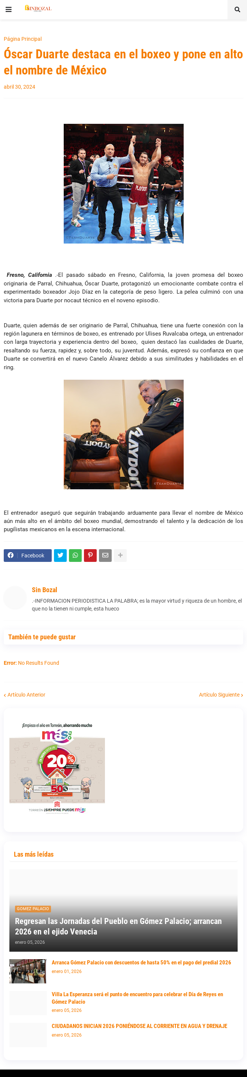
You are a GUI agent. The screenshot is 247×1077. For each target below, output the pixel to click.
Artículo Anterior (26, 695)
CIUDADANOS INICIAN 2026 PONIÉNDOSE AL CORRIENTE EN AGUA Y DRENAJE (139, 1026)
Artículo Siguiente (219, 695)
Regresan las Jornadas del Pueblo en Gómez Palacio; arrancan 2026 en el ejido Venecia (118, 927)
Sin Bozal (44, 590)
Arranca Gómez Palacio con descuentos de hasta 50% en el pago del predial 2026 (141, 962)
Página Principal (23, 39)
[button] (8, 9)
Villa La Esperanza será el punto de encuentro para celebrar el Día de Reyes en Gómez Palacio (137, 998)
